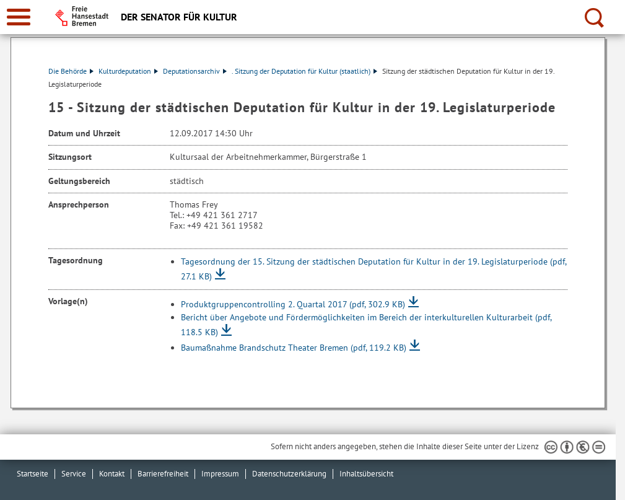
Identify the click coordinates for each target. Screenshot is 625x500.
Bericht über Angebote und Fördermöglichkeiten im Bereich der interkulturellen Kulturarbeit (366, 325)
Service (73, 473)
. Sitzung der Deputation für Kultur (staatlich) (304, 71)
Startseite (32, 473)
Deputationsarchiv (195, 71)
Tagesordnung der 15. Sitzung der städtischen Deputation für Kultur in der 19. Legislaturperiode (373, 269)
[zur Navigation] (18, 17)
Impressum (220, 473)
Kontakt (112, 473)
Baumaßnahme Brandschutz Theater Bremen (293, 347)
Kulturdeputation (128, 71)
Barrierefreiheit (163, 473)
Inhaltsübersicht (366, 473)
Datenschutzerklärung (289, 473)
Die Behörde (71, 71)
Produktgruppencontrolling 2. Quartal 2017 (293, 304)
